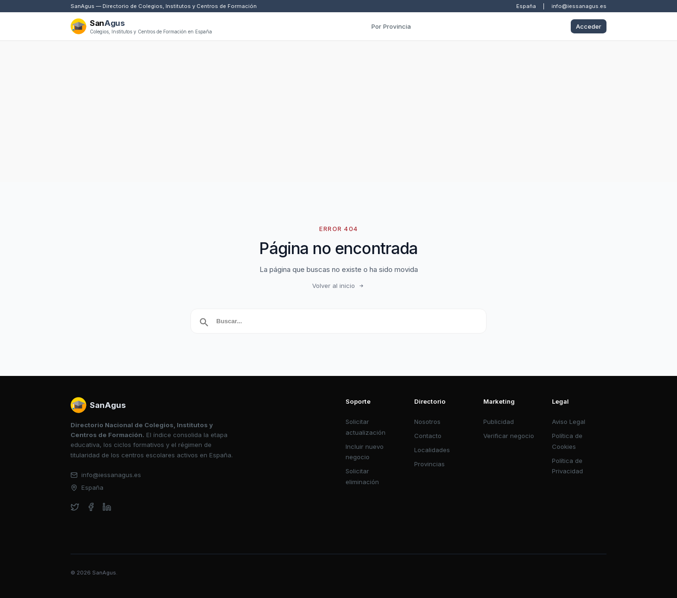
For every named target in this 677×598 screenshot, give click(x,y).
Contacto (427, 435)
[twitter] (75, 506)
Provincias (429, 464)
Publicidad (498, 421)
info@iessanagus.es (578, 6)
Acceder (588, 26)
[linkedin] (106, 506)
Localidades (432, 450)
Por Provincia (391, 26)
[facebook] (91, 506)
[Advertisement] (338, 111)
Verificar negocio (508, 435)
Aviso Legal (568, 421)
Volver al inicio (338, 285)
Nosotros (427, 421)
